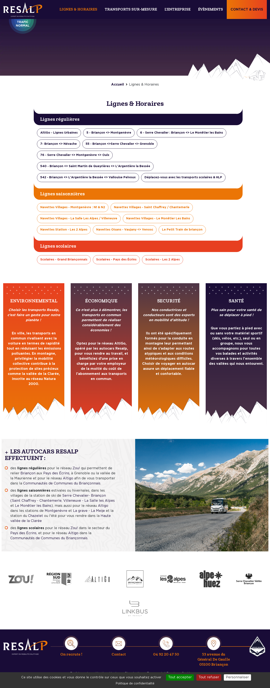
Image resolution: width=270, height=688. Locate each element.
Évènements (210, 9)
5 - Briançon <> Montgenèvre (108, 132)
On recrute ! (71, 654)
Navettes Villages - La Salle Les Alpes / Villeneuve (78, 218)
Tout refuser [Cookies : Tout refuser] (208, 677)
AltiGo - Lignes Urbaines (59, 132)
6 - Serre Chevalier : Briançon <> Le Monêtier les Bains (181, 132)
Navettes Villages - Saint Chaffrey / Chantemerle (151, 207)
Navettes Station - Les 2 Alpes (63, 229)
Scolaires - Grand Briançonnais (63, 259)
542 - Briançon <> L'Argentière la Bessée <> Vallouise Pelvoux (88, 177)
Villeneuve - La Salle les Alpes (89, 500)
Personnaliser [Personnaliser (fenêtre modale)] (237, 677)
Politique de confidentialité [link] (135, 683)
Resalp (257, 646)
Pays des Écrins (56, 473)
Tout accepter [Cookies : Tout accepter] (180, 677)
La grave (80, 510)
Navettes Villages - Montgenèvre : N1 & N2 (72, 207)
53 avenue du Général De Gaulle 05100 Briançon (213, 659)
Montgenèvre (56, 510)
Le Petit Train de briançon (182, 229)
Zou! (76, 468)
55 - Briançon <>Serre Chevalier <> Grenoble (120, 143)
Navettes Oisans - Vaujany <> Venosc (124, 229)
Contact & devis (247, 9)
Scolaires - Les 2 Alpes (162, 259)
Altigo (68, 478)
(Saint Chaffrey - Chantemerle (36, 500)
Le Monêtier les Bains (33, 505)
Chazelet (35, 516)
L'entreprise (177, 9)
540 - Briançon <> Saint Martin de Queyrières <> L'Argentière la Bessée (95, 166)
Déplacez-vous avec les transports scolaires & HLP (183, 177)
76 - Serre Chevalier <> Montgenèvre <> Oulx (74, 155)
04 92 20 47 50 (166, 654)
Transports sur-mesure (131, 9)
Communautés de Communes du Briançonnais (61, 483)
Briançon (28, 473)
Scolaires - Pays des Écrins (116, 259)
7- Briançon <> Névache (58, 143)
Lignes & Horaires (78, 9)
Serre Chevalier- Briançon (84, 495)
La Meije (98, 510)
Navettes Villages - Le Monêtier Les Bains (158, 218)
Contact (119, 654)
